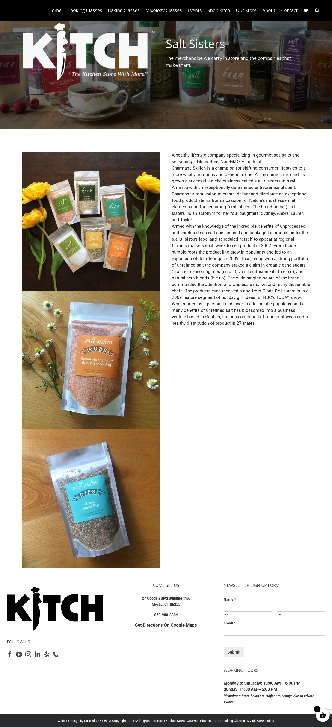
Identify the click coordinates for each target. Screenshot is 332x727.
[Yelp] (47, 654)
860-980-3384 (166, 615)
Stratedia (90, 721)
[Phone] (56, 654)
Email (229, 623)
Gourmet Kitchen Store (203, 721)
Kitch (103, 721)
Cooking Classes (233, 721)
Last (279, 614)
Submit (233, 652)
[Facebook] (10, 654)
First (226, 614)
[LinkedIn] (37, 654)
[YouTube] (19, 654)
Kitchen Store (175, 721)
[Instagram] (28, 654)
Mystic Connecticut (260, 721)
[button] (317, 10)
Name (230, 599)
